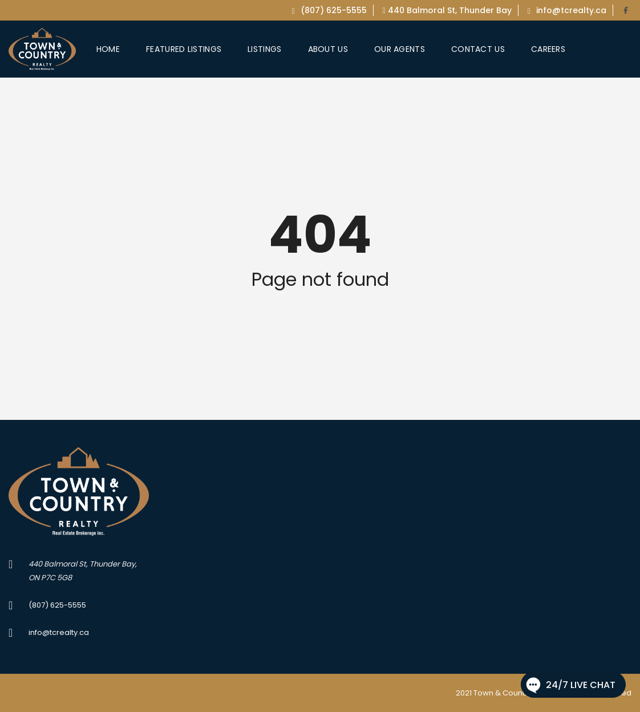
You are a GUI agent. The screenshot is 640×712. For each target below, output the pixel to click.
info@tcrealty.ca (567, 10)
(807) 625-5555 (329, 10)
